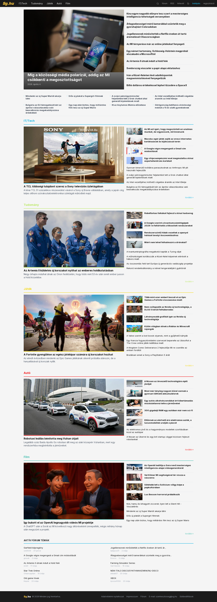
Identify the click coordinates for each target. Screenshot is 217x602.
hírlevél (180, 3)
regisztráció (208, 3)
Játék (50, 3)
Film (68, 3)
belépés (196, 3)
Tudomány (37, 3)
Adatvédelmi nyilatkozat (112, 596)
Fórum (143, 596)
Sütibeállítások (186, 596)
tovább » (189, 197)
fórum (164, 3)
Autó (59, 3)
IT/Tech (23, 3)
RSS (172, 3)
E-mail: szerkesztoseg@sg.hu (163, 596)
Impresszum (132, 596)
